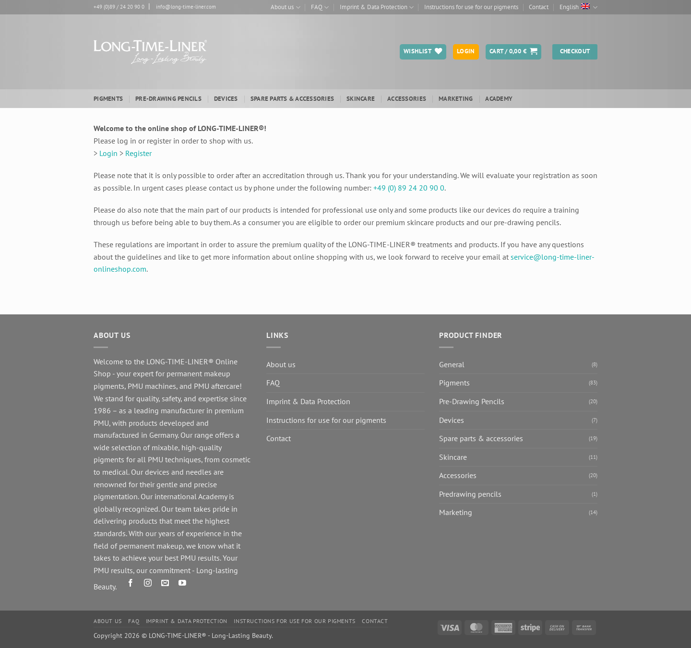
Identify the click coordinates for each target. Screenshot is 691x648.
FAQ (320, 7)
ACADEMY (498, 99)
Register (138, 153)
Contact (538, 7)
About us (285, 7)
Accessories (406, 99)
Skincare (360, 99)
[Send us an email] (165, 584)
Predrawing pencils (470, 494)
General (452, 364)
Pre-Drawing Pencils (168, 99)
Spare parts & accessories (292, 99)
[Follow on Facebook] (131, 584)
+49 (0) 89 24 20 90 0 (408, 187)
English (578, 7)
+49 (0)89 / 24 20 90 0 (119, 6)
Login (108, 153)
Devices (226, 99)
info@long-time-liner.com (186, 6)
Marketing (456, 99)
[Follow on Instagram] (148, 584)
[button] (513, 52)
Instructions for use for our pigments (471, 7)
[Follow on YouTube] (183, 584)
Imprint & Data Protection (377, 7)
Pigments (108, 99)
